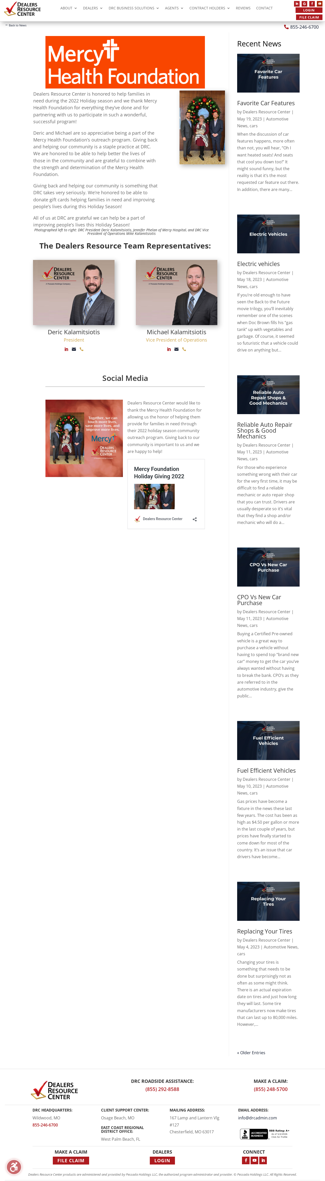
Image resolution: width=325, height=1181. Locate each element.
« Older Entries (251, 1052)
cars (254, 126)
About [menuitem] (66, 8)
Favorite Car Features (266, 103)
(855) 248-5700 (271, 1089)
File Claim (309, 17)
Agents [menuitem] (172, 8)
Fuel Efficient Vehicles (266, 770)
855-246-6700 (304, 27)
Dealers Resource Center (266, 112)
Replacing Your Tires (264, 931)
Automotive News (281, 947)
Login (309, 10)
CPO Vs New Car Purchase (259, 600)
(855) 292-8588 (162, 1089)
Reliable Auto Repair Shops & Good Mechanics (264, 430)
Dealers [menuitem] (90, 8)
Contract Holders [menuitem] (207, 8)
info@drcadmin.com (257, 1118)
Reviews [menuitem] (243, 8)
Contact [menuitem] (264, 8)
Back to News (17, 25)
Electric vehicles (258, 264)
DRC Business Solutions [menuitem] (131, 8)
